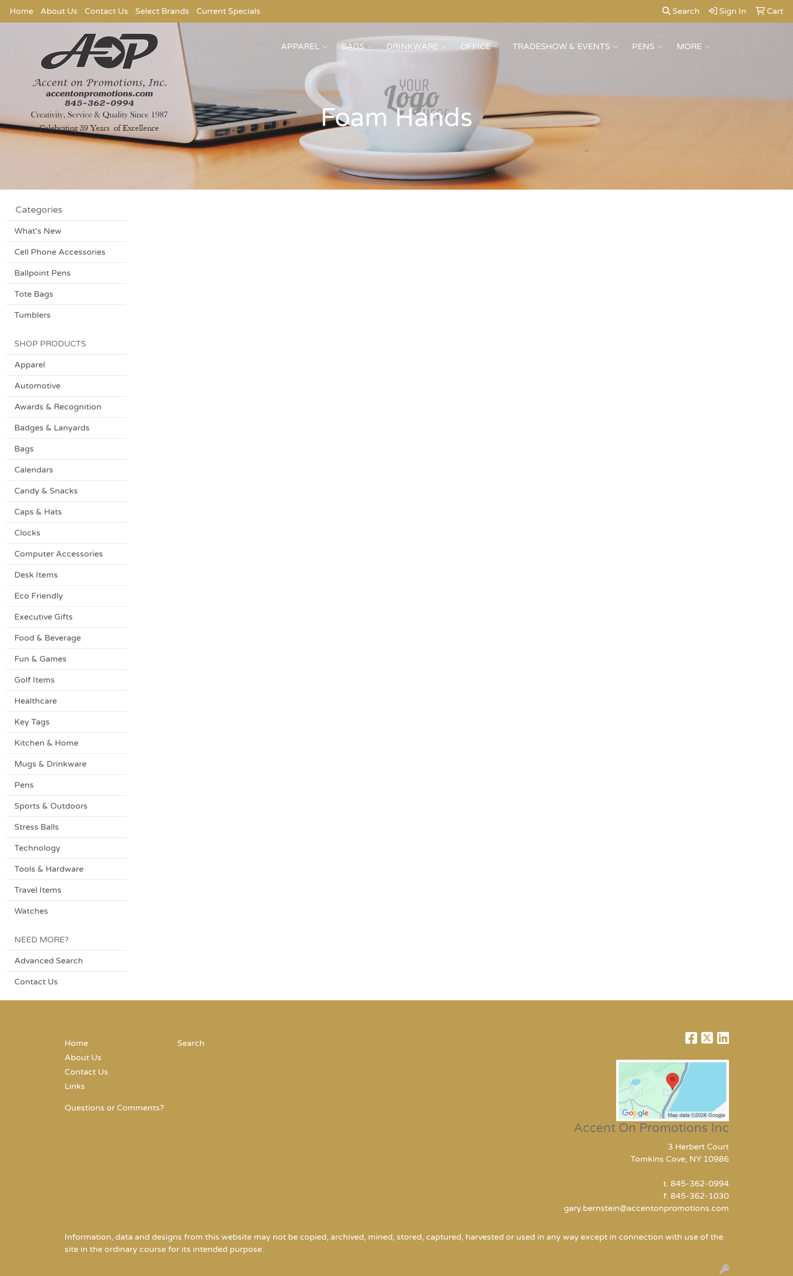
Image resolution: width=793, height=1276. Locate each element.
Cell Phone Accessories (60, 252)
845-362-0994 (699, 1184)
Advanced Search (48, 961)
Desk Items (36, 575)
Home (21, 11)
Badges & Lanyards (52, 428)
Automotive (37, 386)
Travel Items (38, 890)
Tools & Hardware (49, 869)
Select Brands (162, 11)
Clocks (27, 533)
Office (479, 46)
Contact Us (106, 11)
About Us (58, 11)
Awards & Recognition (57, 407)
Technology (37, 848)
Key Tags (32, 722)
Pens (647, 46)
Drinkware (417, 46)
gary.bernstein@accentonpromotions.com (646, 1208)
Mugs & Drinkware (50, 764)
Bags (357, 46)
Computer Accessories (58, 554)
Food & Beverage (47, 638)
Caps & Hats (38, 512)
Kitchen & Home (46, 743)
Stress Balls (36, 827)
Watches (31, 911)
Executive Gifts (43, 617)
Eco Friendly (38, 596)
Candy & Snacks (46, 491)
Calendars (33, 470)
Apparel (304, 46)
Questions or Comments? (114, 1108)
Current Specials (228, 11)
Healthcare (35, 701)
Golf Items (34, 680)
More (693, 46)
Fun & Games (40, 659)
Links (75, 1086)
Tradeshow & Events (566, 46)
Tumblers (32, 315)
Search (681, 11)
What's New (38, 231)
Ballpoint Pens (42, 273)
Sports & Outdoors (51, 806)
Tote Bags (33, 294)
